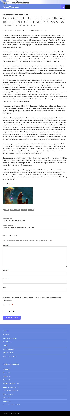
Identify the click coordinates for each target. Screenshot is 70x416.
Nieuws (5, 397)
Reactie (6, 245)
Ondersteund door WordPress (11, 413)
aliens (6, 209)
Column (5, 373)
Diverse (5, 380)
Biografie (5, 369)
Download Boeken (9, 349)
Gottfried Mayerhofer (9, 390)
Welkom (5, 331)
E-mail (5, 279)
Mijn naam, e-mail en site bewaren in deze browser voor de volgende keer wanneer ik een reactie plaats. (32, 299)
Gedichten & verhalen (9, 387)
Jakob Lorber (23, 14)
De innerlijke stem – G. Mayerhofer (35, 219)
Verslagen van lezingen (10, 404)
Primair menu (67, 7)
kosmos (31, 209)
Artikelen (6, 334)
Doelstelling (7, 342)
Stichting (6, 401)
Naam (5, 270)
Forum (5, 345)
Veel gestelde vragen (9, 356)
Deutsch (5, 376)
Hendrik (19, 25)
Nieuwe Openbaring (11, 7)
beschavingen (15, 209)
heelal (24, 209)
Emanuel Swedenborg (10, 14)
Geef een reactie (30, 25)
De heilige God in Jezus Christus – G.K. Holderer (35, 226)
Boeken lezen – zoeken (10, 338)
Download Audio (8, 352)
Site (4, 287)
